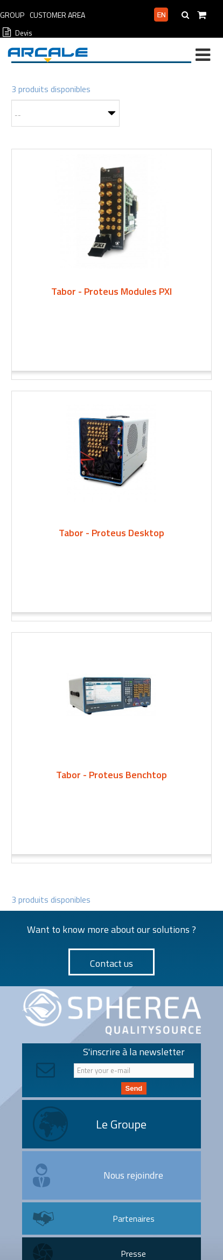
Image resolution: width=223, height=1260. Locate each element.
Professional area (118, 15)
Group (12, 14)
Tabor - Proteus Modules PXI (111, 291)
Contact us (111, 963)
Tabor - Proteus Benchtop (111, 775)
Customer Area (57, 14)
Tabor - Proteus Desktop (111, 533)
